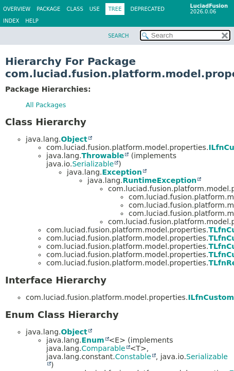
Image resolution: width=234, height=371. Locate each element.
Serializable (93, 164)
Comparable (103, 348)
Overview (16, 9)
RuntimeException (159, 180)
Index (11, 21)
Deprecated (147, 9)
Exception (122, 172)
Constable (133, 356)
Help (31, 21)
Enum (92, 340)
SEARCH (118, 36)
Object (74, 139)
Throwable (102, 155)
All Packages (46, 105)
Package (48, 9)
